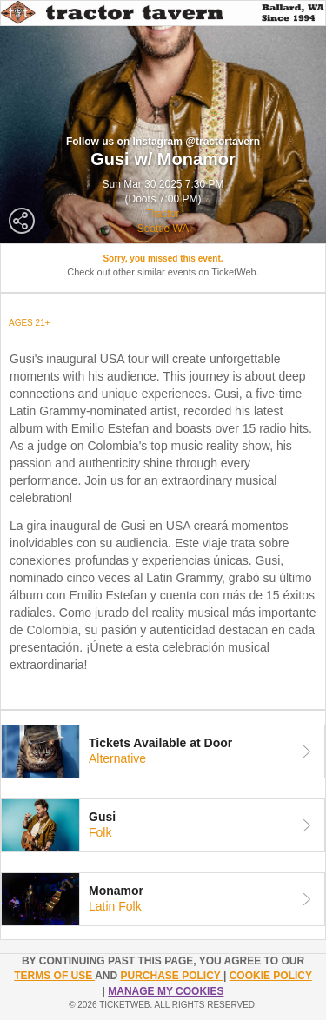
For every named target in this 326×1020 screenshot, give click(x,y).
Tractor (163, 214)
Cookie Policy (271, 976)
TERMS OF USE (54, 976)
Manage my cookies (165, 991)
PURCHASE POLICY (171, 976)
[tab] (163, 751)
